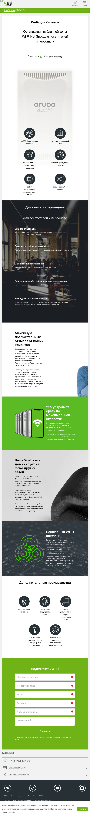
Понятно (82, 809)
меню (84, 4)
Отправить (45, 731)
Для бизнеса (9, 10)
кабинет (75, 4)
